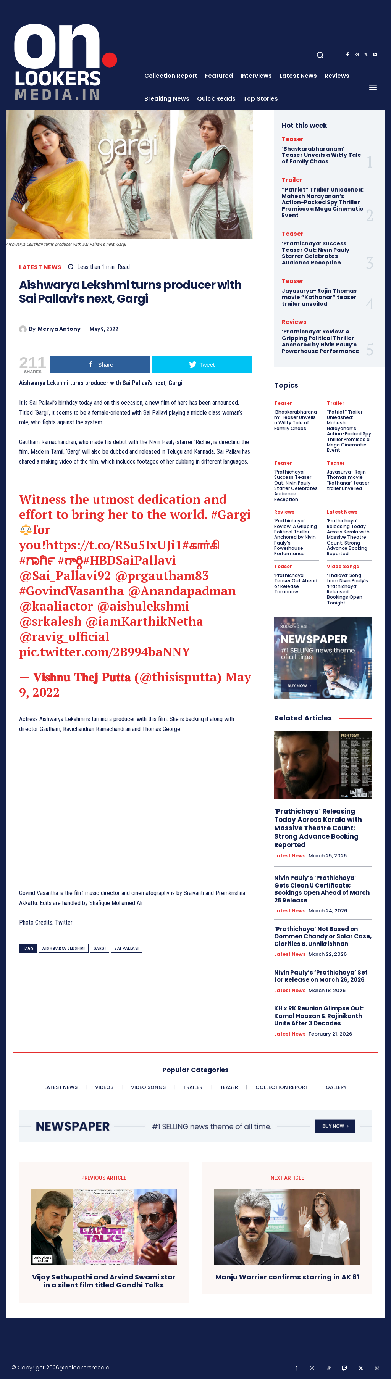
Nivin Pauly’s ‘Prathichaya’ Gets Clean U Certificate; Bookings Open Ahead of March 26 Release (322, 889)
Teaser (293, 139)
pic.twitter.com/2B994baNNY (104, 652)
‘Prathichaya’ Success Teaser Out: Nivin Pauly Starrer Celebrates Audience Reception (315, 253)
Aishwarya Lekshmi (63, 948)
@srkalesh (50, 621)
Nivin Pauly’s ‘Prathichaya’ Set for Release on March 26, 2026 (321, 976)
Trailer (292, 180)
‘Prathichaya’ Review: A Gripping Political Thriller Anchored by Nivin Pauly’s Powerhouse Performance (320, 341)
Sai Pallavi (126, 948)
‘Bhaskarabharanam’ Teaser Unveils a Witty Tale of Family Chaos (321, 155)
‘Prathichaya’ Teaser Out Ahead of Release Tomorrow (295, 583)
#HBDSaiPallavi (129, 560)
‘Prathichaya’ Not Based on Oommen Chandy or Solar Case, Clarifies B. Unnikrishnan (323, 936)
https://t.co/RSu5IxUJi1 (113, 545)
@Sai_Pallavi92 (65, 575)
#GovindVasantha (71, 591)
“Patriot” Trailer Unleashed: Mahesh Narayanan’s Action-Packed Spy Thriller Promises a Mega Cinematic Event (323, 202)
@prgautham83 (162, 575)
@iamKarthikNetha (144, 621)
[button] (320, 55)
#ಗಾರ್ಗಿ (36, 560)
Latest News (40, 267)
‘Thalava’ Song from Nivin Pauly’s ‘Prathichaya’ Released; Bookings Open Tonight (347, 589)
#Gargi (231, 514)
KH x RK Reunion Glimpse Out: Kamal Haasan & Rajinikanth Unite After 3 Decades (319, 1015)
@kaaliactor (56, 606)
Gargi (100, 948)
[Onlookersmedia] (70, 55)
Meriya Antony (59, 329)
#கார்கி (201, 545)
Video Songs (343, 566)
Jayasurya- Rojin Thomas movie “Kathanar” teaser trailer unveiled (319, 297)
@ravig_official (64, 636)
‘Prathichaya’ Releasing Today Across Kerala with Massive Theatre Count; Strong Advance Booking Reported (348, 537)
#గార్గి (70, 560)
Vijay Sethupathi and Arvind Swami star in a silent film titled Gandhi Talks (104, 1281)
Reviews (294, 322)
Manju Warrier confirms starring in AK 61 (287, 1277)
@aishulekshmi (143, 606)
